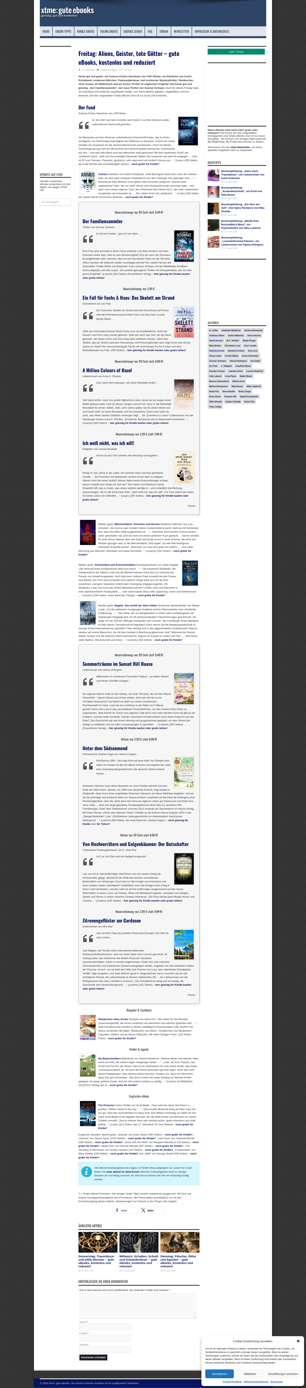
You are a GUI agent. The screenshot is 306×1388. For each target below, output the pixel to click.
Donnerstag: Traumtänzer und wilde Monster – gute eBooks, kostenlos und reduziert (96, 1261)
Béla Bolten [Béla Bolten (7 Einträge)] (215, 345)
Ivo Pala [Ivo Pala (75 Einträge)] (213, 366)
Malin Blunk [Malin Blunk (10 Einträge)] (246, 376)
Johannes (90, 70)
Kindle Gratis (85, 31)
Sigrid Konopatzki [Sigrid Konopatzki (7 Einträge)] (249, 396)
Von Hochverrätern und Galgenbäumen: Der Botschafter (136, 843)
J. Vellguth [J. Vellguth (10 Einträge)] (226, 366)
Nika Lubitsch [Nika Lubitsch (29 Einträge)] (254, 386)
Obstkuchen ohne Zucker (113, 1019)
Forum (164, 31)
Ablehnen (250, 1373)
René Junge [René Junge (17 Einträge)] (245, 391)
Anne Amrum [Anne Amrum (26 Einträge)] (254, 335)
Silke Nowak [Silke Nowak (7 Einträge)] (215, 401)
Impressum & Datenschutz (213, 31)
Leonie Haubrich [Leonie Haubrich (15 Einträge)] (254, 371)
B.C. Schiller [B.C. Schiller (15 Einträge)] (233, 340)
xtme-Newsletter (240, 147)
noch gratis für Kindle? (145, 164)
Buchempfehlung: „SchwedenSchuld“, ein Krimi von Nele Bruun (241, 191)
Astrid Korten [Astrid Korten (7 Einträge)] (216, 340)
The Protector (106, 1105)
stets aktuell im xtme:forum (122, 1171)
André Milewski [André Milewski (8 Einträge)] (236, 335)
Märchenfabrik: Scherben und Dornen (137, 524)
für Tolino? (103, 824)
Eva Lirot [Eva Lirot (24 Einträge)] (252, 351)
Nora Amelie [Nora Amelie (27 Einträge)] (228, 391)
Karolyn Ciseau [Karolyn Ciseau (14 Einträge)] (217, 371)
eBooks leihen (133, 31)
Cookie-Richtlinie (232, 1381)
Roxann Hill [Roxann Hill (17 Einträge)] (230, 396)
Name (82, 1322)
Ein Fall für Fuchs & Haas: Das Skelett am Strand (128, 297)
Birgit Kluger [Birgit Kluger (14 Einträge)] (249, 340)
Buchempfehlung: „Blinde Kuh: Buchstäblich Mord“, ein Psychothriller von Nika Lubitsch (241, 224)
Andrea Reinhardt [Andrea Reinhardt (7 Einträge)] (253, 330)
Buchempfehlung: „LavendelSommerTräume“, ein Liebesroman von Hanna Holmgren (242, 241)
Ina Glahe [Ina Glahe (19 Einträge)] (255, 361)
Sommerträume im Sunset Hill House (118, 663)
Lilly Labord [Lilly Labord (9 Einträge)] (215, 376)
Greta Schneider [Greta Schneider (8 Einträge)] (250, 356)
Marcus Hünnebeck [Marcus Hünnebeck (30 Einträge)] (219, 381)
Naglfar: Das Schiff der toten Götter (136, 605)
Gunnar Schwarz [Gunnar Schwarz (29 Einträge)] (217, 361)
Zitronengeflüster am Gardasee (112, 920)
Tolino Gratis (109, 31)
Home (46, 31)
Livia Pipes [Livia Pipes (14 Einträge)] (230, 376)
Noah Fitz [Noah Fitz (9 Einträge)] (214, 391)
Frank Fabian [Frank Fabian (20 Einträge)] (231, 356)
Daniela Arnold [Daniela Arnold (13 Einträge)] (216, 351)
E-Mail (83, 1334)
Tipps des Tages (109, 70)
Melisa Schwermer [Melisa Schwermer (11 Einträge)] (218, 386)
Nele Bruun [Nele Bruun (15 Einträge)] (237, 386)
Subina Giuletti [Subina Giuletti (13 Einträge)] (233, 401)
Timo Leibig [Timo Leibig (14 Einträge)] (215, 406)
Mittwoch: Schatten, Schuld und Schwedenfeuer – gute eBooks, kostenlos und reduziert (138, 1261)
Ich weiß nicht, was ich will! (108, 442)
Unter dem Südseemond (105, 748)
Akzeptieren (219, 1373)
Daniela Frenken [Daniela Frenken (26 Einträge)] (236, 351)
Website (84, 1345)
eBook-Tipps (63, 31)
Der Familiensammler (103, 221)
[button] (298, 1341)
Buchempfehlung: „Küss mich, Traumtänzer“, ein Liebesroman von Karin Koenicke (242, 175)
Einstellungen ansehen (283, 1373)
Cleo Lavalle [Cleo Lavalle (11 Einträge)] (250, 345)
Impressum (276, 1381)
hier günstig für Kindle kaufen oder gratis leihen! (156, 350)
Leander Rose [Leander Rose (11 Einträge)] (236, 371)
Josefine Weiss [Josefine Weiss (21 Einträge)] (243, 366)
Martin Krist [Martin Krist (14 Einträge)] (239, 381)
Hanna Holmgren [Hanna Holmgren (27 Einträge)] (238, 361)
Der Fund (86, 107)
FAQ (151, 31)
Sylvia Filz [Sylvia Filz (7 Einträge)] (249, 401)
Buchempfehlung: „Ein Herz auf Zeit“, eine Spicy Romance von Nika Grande (242, 208)
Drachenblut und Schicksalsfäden (115, 564)
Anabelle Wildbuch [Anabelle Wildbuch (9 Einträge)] (231, 330)
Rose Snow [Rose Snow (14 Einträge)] (215, 396)
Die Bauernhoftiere (109, 1058)
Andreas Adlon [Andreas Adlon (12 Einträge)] (216, 335)
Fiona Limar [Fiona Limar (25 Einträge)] (215, 356)
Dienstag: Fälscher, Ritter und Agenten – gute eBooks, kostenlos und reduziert (178, 1261)
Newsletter (181, 31)
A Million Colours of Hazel (107, 370)
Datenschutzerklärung (256, 1381)
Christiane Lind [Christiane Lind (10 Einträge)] (232, 345)
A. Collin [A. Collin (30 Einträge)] (213, 330)
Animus (103, 174)
